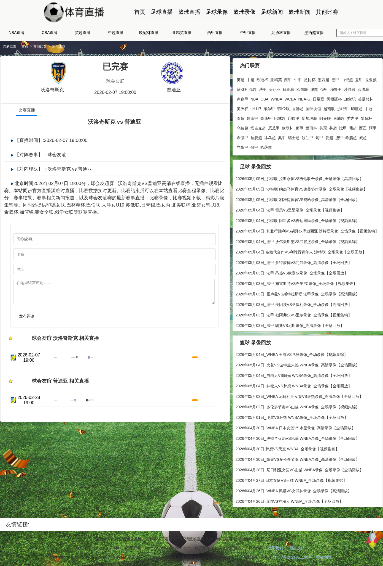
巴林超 (279, 116)
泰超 (240, 116)
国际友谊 (313, 106)
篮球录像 (241, 12)
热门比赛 (59, 46)
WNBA (276, 97)
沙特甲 (343, 106)
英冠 (323, 126)
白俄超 (347, 77)
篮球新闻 (296, 12)
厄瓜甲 (273, 126)
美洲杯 (242, 106)
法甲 (262, 87)
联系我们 (275, 548)
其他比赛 (324, 12)
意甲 (359, 77)
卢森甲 (242, 97)
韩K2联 (283, 106)
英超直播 (82, 32)
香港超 (297, 106)
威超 (362, 135)
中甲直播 (248, 32)
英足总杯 (365, 97)
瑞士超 (293, 135)
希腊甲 (242, 135)
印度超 (356, 106)
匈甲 (319, 135)
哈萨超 (266, 145)
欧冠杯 (262, 77)
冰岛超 (270, 135)
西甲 (288, 77)
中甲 (297, 77)
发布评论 (23, 321)
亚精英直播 (182, 32)
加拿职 (349, 97)
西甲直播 (215, 32)
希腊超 (351, 135)
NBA (254, 97)
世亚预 (370, 77)
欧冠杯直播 (148, 32)
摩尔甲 (269, 106)
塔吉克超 (258, 126)
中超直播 (115, 32)
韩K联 (241, 87)
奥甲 (281, 135)
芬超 (333, 126)
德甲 (335, 77)
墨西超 (323, 77)
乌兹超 (242, 126)
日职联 (288, 87)
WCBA (290, 97)
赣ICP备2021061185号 (292, 558)
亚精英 (276, 77)
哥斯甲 (266, 116)
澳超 (314, 87)
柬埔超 (338, 116)
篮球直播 (186, 12)
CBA (264, 97)
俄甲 (324, 87)
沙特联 (349, 87)
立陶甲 (242, 145)
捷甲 (339, 135)
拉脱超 (256, 135)
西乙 (362, 126)
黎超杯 (366, 116)
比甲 (343, 126)
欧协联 (363, 87)
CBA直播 (50, 32)
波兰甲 (307, 135)
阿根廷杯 (334, 97)
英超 (240, 77)
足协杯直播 (281, 32)
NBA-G (304, 97)
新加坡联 (309, 116)
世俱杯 (311, 126)
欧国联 (302, 87)
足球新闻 (269, 12)
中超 (250, 77)
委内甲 (352, 116)
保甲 (254, 145)
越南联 (329, 106)
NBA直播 (17, 32)
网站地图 (323, 558)
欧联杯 (287, 126)
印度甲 (293, 116)
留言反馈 (297, 548)
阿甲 (372, 126)
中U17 (255, 106)
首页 (136, 12)
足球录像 (214, 12)
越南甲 (252, 116)
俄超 (253, 87)
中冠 (368, 106)
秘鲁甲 (335, 87)
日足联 (318, 97)
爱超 (329, 135)
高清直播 (206, 369)
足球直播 (158, 12)
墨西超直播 (314, 32)
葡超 (353, 126)
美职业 (274, 87)
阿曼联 (325, 116)
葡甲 (299, 126)
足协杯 (309, 77)
